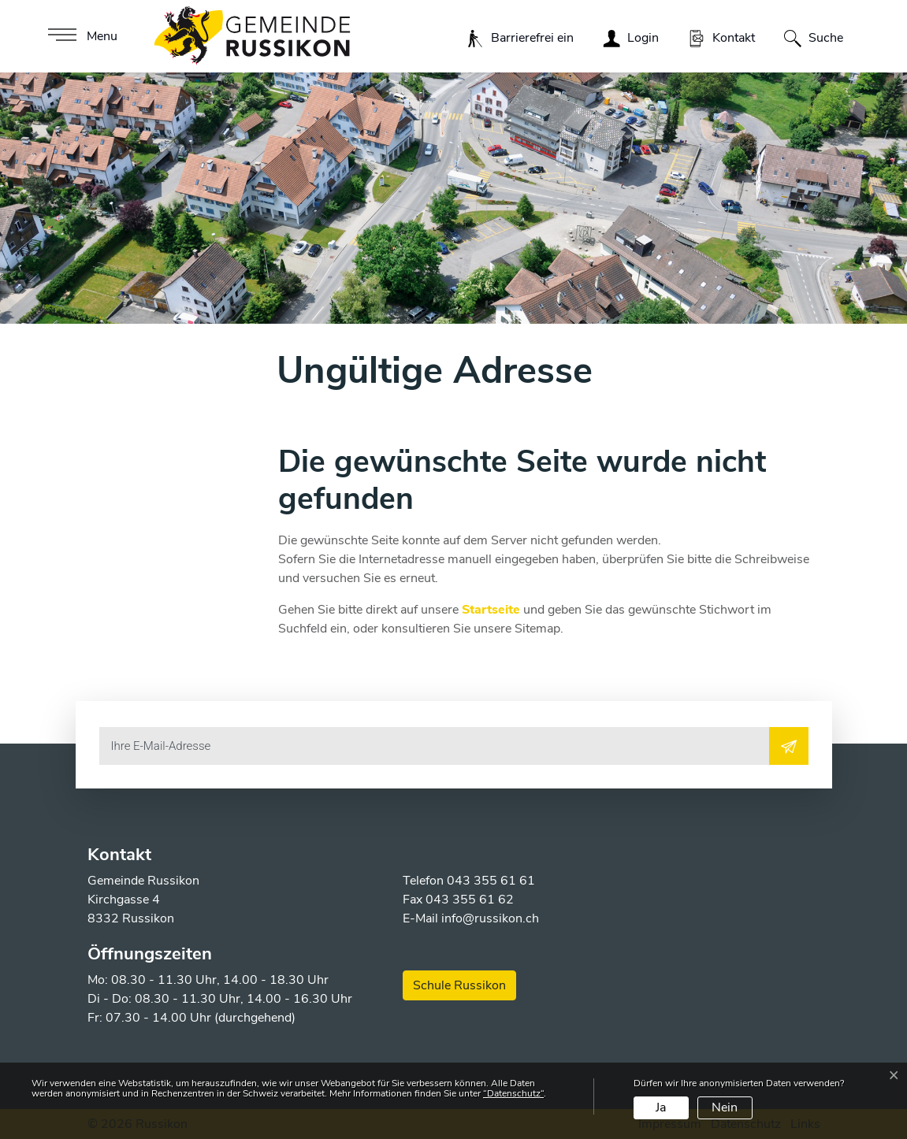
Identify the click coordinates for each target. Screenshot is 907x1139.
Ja (661, 1107)
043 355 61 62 (470, 899)
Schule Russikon (459, 985)
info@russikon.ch (490, 918)
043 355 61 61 (491, 880)
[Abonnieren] (788, 746)
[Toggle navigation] (80, 36)
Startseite (491, 609)
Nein (725, 1107)
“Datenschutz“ (513, 1093)
